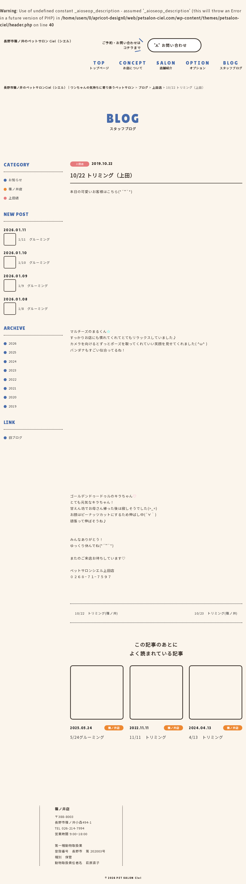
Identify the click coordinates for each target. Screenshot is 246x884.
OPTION (198, 65)
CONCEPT (133, 65)
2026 (12, 343)
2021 (12, 388)
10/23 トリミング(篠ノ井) (216, 613)
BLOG (231, 65)
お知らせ (15, 179)
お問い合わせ (174, 45)
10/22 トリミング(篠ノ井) (96, 613)
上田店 (14, 197)
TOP (99, 65)
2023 (12, 370)
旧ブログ (15, 437)
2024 (12, 361)
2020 (12, 397)
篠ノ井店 (15, 189)
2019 (12, 406)
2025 (12, 352)
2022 (12, 379)
